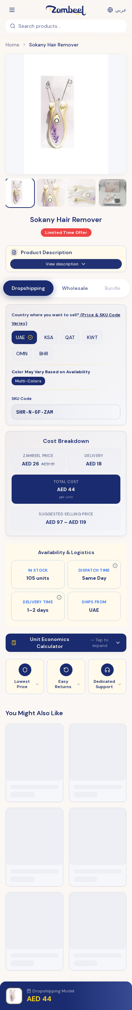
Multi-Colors (28, 381)
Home (12, 45)
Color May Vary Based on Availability (51, 372)
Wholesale (75, 288)
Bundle (112, 288)
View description (66, 268)
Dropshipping (28, 288)
